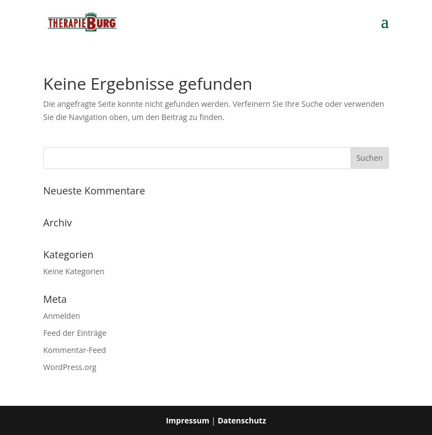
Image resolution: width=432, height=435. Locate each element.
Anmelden (61, 316)
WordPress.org (69, 367)
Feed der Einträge (74, 333)
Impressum (188, 420)
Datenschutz (241, 420)
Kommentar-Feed (74, 350)
